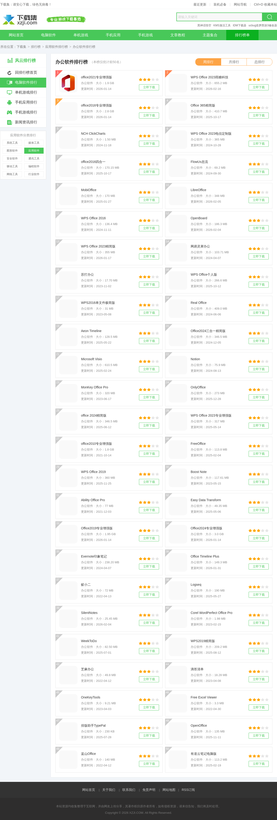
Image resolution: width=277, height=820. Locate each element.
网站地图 (169, 790)
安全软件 (12, 158)
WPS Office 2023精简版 (98, 246)
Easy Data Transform (206, 500)
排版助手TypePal (93, 725)
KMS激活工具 (222, 25)
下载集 (21, 47)
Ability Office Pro (93, 500)
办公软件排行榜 (84, 47)
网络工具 (12, 174)
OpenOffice (199, 725)
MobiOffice (88, 190)
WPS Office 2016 (93, 218)
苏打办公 (87, 274)
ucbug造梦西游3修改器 (263, 25)
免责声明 (148, 790)
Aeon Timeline (91, 331)
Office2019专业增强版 (97, 528)
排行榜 (36, 47)
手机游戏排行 (26, 112)
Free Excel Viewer (204, 697)
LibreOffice (198, 190)
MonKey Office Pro (94, 387)
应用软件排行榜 (56, 47)
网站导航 (240, 4)
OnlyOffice (198, 387)
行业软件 (33, 174)
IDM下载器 (239, 25)
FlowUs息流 (199, 162)
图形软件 (12, 150)
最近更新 (199, 4)
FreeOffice (198, 443)
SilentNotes (89, 613)
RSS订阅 (188, 790)
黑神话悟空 (204, 25)
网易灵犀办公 (200, 246)
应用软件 (33, 150)
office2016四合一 (93, 162)
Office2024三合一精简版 (208, 331)
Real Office (199, 303)
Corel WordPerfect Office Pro (211, 613)
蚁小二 (86, 584)
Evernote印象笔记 (94, 556)
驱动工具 (12, 166)
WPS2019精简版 (203, 641)
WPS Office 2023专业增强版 (211, 415)
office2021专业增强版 (96, 77)
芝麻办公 (87, 669)
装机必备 (220, 4)
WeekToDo (89, 641)
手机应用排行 (26, 102)
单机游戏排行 (26, 92)
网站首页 (88, 790)
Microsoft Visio (91, 359)
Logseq (196, 584)
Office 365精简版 (203, 105)
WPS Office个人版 (204, 274)
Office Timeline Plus (205, 556)
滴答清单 (197, 669)
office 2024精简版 (93, 415)
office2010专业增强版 (96, 443)
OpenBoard (199, 218)
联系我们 (128, 790)
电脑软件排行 (26, 82)
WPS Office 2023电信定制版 (211, 133)
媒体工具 (33, 142)
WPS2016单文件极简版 (98, 303)
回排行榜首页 (26, 72)
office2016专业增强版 (96, 105)
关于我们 (108, 790)
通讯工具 (33, 158)
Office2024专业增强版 (206, 528)
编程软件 (33, 166)
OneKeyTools (90, 697)
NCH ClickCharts (93, 133)
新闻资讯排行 (26, 122)
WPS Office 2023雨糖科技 (209, 77)
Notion (195, 359)
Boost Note (199, 472)
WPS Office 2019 (93, 472)
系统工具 (12, 142)
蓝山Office (88, 754)
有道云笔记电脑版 (204, 754)
